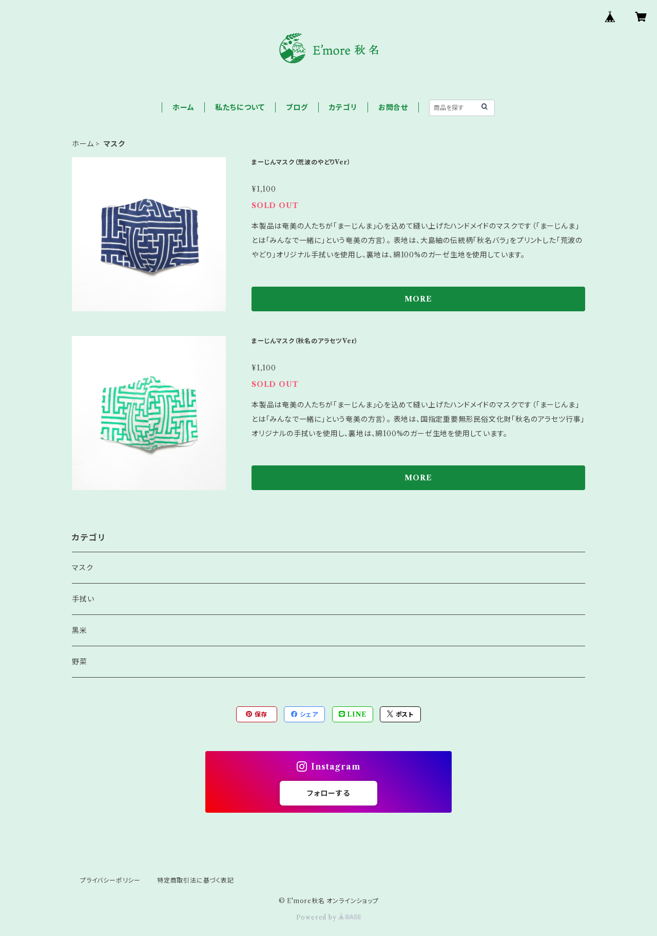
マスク (82, 567)
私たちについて (240, 107)
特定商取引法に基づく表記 (195, 880)
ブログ (296, 107)
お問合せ (393, 107)
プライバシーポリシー (110, 880)
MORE (418, 299)
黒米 (79, 630)
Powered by (328, 917)
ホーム (183, 107)
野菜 (79, 661)
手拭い (83, 599)
